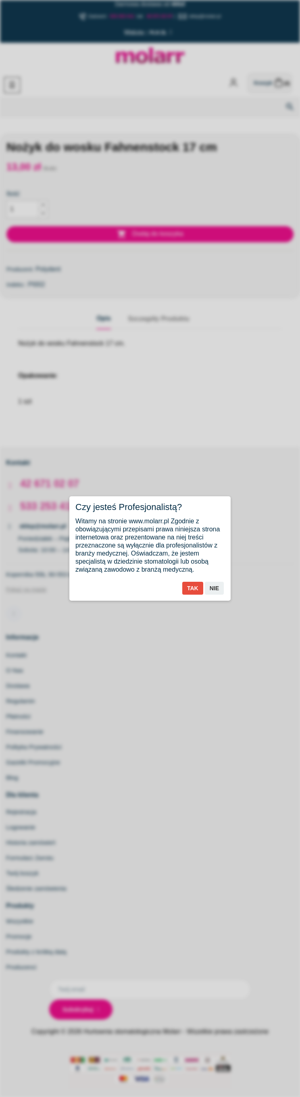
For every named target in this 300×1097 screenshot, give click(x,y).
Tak (192, 588)
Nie (214, 588)
